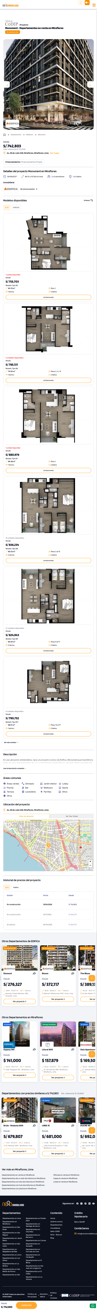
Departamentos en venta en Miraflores (18, 1175)
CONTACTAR (26, 1305)
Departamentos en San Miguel (11, 1234)
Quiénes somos (56, 1222)
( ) (87, 2)
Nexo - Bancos (56, 1235)
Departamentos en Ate (11, 1275)
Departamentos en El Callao (34, 1272)
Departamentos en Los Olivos (11, 1259)
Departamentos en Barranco (33, 1236)
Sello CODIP (55, 1231)
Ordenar (88, 200)
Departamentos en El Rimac (34, 1261)
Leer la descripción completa (14, 768)
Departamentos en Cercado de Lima (33, 1250)
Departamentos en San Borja (11, 1228)
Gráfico (16, 887)
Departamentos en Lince (12, 1255)
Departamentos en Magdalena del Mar (10, 1250)
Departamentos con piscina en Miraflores (19, 1188)
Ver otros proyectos (28, 189)
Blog (52, 1238)
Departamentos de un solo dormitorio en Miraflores (23, 1178)
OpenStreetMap (80, 870)
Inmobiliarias (55, 1228)
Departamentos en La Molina (11, 1265)
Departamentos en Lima (12, 1218)
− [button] (90, 865)
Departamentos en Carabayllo (33, 1256)
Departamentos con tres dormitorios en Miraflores (23, 1185)
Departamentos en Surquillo (33, 1245)
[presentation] (6, 84)
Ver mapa (54, 153)
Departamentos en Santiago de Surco (33, 1225)
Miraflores (29, 135)
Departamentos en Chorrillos (33, 1230)
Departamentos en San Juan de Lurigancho (34, 1267)
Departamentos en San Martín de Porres (11, 1270)
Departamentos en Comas (36, 1240)
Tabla (7, 887)
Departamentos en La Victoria (34, 1278)
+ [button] (90, 862)
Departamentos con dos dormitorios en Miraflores (23, 1182)
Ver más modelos (11, 742)
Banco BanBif (79, 1222)
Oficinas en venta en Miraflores (66, 1175)
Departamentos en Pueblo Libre (36, 1219)
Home (52, 1218)
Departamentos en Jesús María (12, 1239)
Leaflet (71, 870)
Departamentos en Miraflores (10, 1223)
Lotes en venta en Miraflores (65, 1182)
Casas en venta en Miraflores (65, 1178)
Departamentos (16, 135)
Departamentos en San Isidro (11, 1245)
